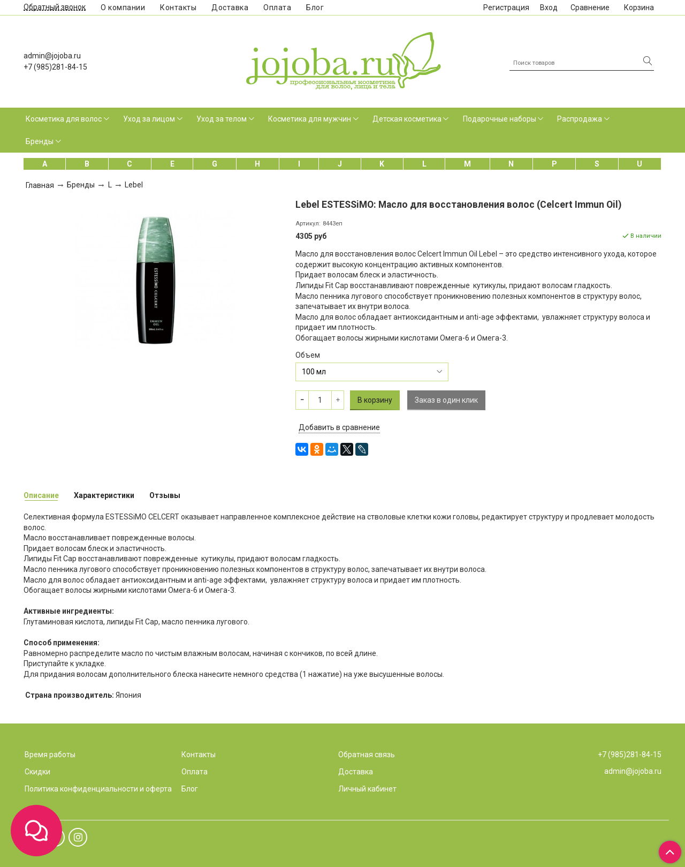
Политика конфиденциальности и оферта (98, 789)
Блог (315, 7)
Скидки (37, 771)
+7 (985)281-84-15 (55, 67)
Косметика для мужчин (309, 119)
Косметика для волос (64, 119)
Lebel (134, 184)
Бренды (40, 141)
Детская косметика (407, 119)
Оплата (277, 7)
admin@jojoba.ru (52, 55)
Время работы (50, 754)
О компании (123, 7)
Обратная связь (366, 754)
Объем (307, 355)
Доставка (229, 7)
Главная (40, 185)
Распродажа (579, 119)
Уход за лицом (149, 119)
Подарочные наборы (499, 119)
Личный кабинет (367, 789)
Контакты (178, 7)
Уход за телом (221, 119)
